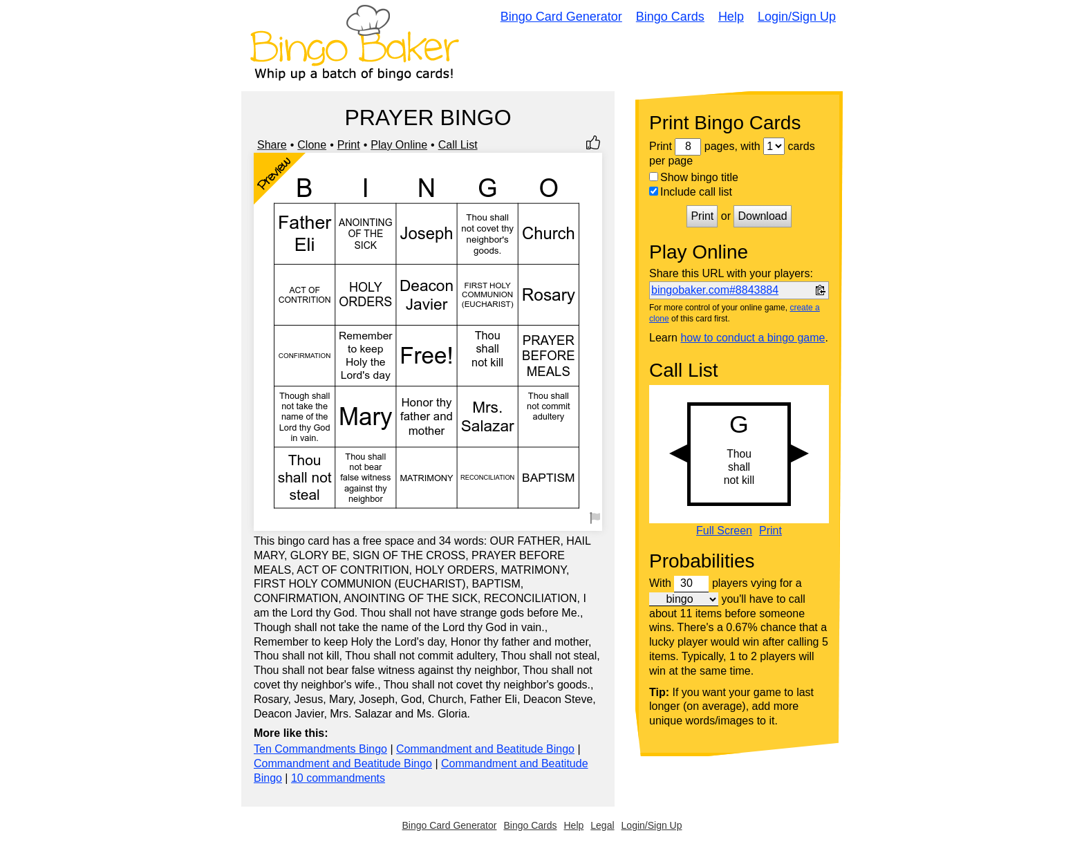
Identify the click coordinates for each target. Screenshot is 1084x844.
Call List (458, 145)
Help (731, 17)
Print (348, 145)
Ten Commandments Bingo (320, 749)
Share (272, 145)
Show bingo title (693, 177)
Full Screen (724, 530)
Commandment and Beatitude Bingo (485, 749)
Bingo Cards (670, 17)
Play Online (399, 145)
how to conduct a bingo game (752, 338)
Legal (602, 825)
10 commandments (338, 778)
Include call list (690, 192)
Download (762, 216)
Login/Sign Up (797, 17)
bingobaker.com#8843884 (714, 290)
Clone (311, 145)
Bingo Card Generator (561, 17)
